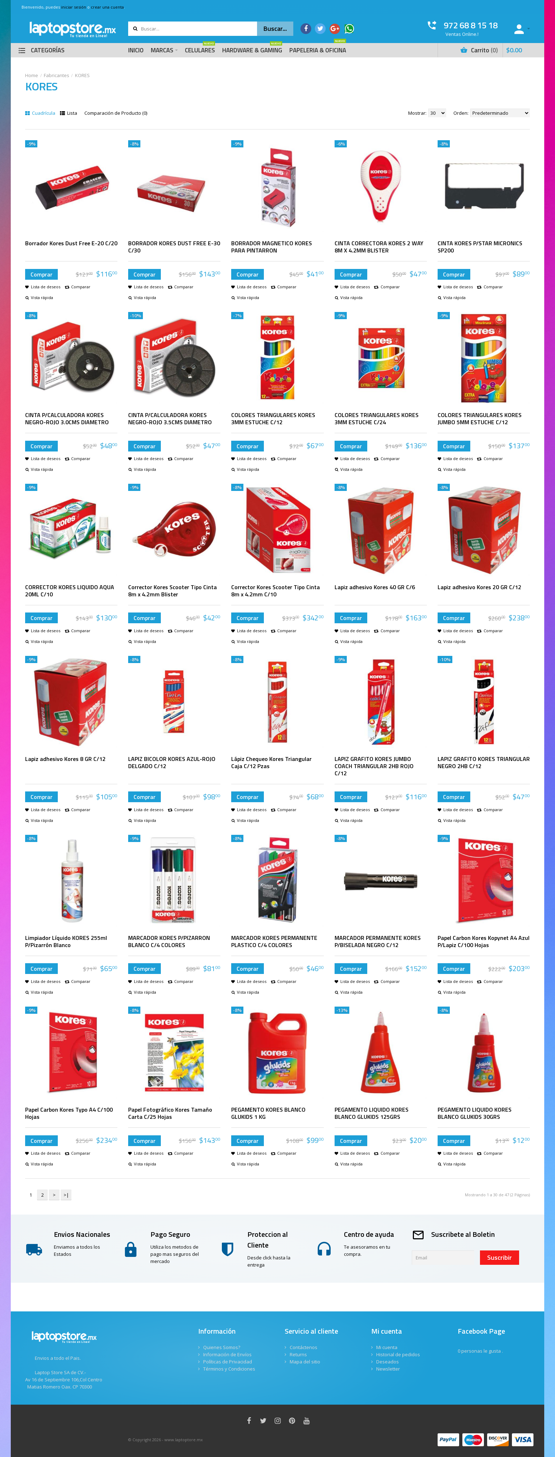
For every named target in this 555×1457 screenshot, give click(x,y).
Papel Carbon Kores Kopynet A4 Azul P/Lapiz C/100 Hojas (484, 941)
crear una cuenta (107, 7)
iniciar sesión (73, 7)
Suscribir (499, 1257)
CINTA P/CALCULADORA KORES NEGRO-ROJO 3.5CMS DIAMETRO (170, 418)
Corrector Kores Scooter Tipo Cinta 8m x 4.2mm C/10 (275, 590)
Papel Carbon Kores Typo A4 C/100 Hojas (69, 1113)
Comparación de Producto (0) (115, 113)
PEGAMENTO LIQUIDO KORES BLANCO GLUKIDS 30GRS (475, 1113)
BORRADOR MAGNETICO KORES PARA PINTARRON (271, 247)
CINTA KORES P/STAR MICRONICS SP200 (480, 247)
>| (66, 1195)
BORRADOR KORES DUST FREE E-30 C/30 (174, 247)
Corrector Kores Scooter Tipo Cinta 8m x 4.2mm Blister (172, 590)
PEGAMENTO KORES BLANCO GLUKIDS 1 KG (268, 1113)
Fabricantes (56, 75)
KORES (82, 75)
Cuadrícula (40, 113)
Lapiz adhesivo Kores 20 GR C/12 (479, 587)
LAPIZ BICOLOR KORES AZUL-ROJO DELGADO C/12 (171, 762)
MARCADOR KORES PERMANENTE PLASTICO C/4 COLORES (274, 941)
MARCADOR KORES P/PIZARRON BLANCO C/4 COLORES (169, 941)
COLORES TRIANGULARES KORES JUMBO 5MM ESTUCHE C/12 (480, 418)
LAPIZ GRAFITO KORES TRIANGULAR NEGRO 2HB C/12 (484, 762)
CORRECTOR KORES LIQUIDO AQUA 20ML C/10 (69, 590)
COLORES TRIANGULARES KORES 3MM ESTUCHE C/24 (377, 418)
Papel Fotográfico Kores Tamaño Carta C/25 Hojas (170, 1113)
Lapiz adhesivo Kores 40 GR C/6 (375, 587)
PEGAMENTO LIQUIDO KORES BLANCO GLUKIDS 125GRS (372, 1113)
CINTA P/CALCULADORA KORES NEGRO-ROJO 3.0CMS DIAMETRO (67, 418)
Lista (68, 113)
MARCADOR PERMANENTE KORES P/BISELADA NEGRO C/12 (378, 941)
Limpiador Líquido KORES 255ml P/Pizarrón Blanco (66, 941)
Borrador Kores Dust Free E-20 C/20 (71, 243)
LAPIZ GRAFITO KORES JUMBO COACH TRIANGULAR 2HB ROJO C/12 (374, 766)
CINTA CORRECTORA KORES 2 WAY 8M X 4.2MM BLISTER (379, 247)
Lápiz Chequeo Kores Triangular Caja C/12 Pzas (271, 762)
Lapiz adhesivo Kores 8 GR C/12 (65, 758)
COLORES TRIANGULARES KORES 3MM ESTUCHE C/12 (273, 418)
